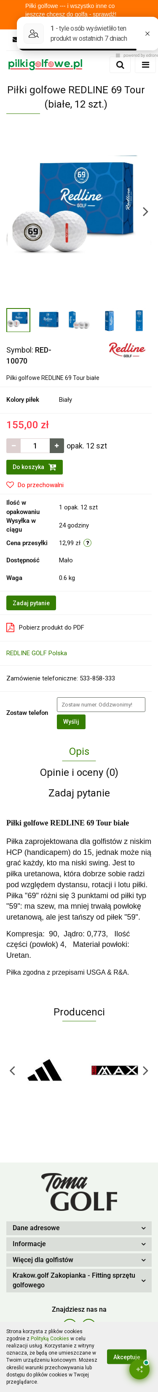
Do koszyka (34, 467)
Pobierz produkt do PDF (45, 627)
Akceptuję (126, 1357)
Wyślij (71, 721)
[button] (79, 1228)
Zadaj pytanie (31, 603)
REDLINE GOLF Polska (36, 653)
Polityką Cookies (50, 1339)
